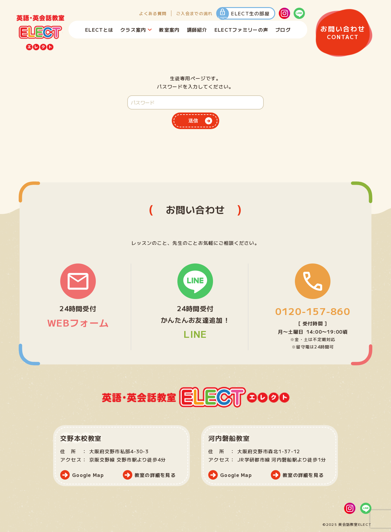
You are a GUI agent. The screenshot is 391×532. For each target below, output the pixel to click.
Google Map (88, 474)
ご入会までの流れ (194, 13)
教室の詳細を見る (155, 474)
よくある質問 (152, 13)
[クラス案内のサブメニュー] (149, 29)
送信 (193, 120)
